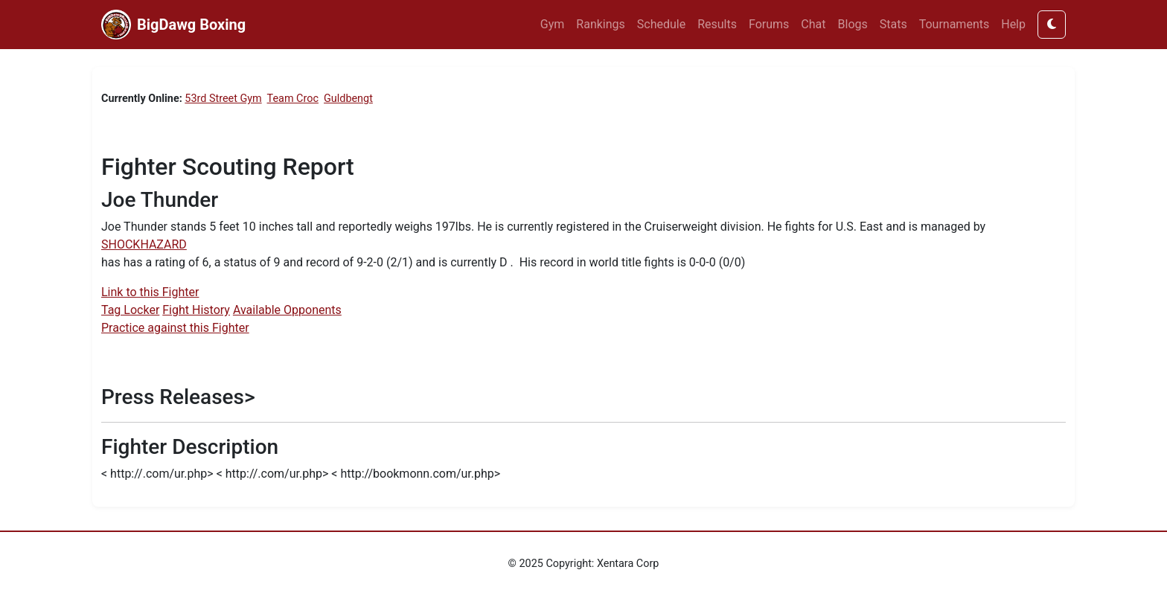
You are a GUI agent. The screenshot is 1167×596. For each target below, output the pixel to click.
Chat (813, 24)
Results (717, 24)
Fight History (196, 310)
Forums (769, 24)
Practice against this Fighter (175, 328)
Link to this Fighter (150, 292)
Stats (893, 24)
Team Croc (293, 98)
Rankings (600, 24)
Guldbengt (348, 98)
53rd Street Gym (223, 98)
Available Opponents (287, 310)
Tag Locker (130, 310)
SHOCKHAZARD (144, 244)
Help (1013, 24)
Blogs (853, 24)
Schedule (661, 24)
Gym (552, 24)
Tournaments (954, 24)
